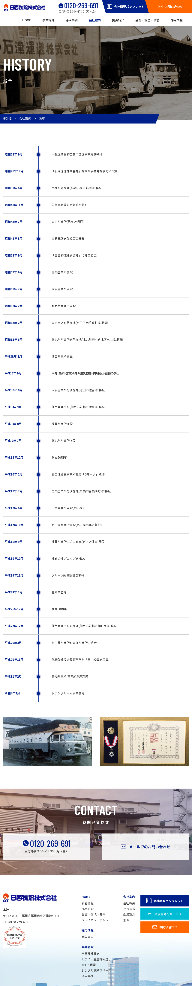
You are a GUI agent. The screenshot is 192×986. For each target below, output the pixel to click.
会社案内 (95, 20)
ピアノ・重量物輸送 (95, 959)
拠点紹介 (118, 20)
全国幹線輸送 (91, 953)
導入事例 (72, 20)
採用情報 (177, 20)
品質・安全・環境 (147, 20)
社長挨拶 (129, 908)
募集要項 (88, 937)
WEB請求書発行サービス (165, 914)
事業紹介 (48, 20)
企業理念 (129, 914)
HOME (26, 20)
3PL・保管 (89, 964)
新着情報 (88, 903)
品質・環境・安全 (94, 914)
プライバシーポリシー (97, 920)
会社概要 (129, 903)
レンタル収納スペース (96, 970)
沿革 (42, 118)
